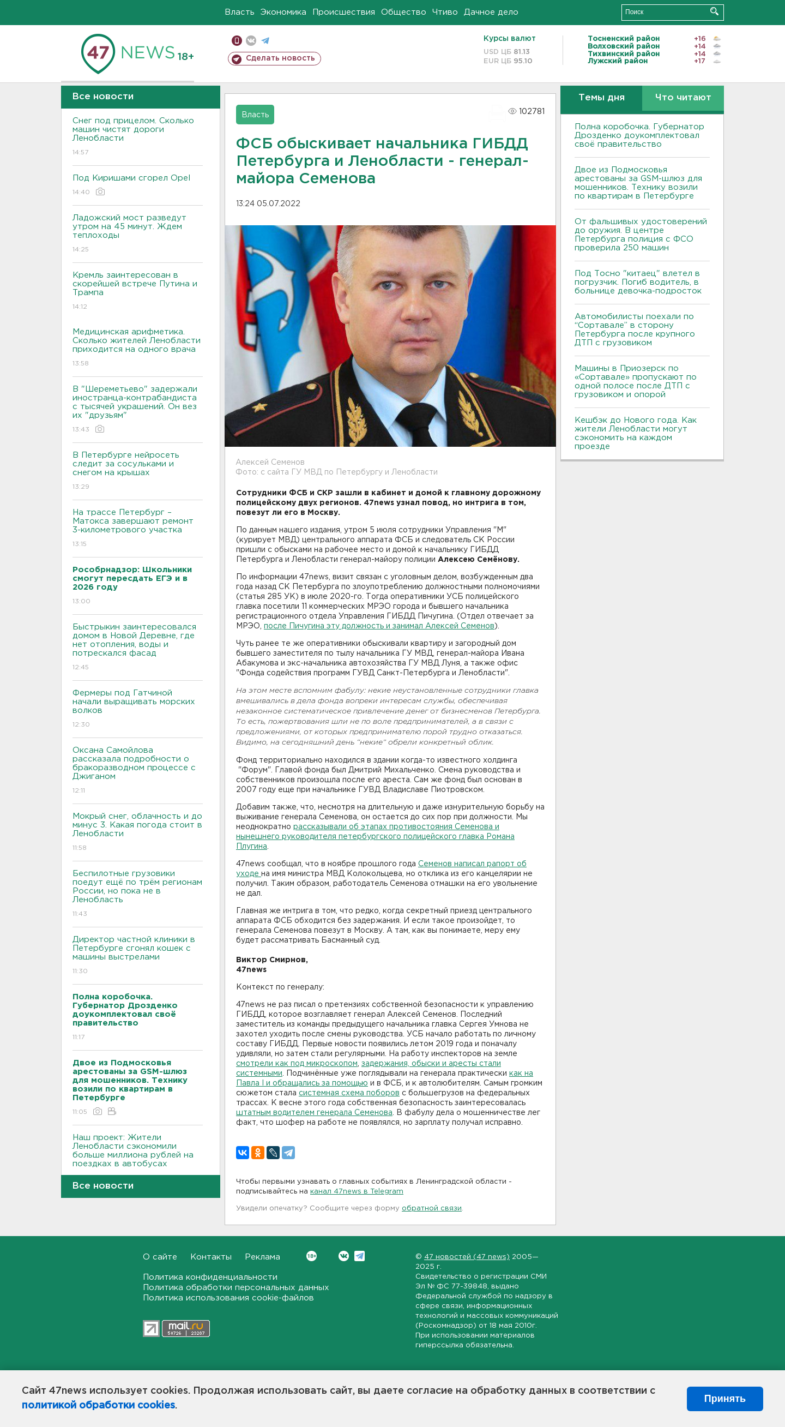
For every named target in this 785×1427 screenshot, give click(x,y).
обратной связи (432, 1209)
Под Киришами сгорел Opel (138, 186)
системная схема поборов (349, 1093)
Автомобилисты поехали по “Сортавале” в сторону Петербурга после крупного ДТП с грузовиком (635, 329)
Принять (725, 1398)
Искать (714, 11)
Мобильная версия (237, 40)
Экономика (283, 12)
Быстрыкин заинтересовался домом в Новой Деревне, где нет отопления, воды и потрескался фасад (138, 647)
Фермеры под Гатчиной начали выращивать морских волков (138, 709)
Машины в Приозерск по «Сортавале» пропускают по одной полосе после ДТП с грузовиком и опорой (636, 381)
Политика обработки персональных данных (236, 1287)
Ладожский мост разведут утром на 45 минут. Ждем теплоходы (138, 234)
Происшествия (343, 12)
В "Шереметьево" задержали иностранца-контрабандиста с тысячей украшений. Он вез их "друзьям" (138, 410)
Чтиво (445, 12)
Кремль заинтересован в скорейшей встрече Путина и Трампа (138, 291)
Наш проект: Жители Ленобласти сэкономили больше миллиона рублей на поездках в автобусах (138, 1158)
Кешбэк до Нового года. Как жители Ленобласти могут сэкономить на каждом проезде (636, 433)
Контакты (211, 1257)
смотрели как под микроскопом (297, 1063)
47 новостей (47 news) (467, 1257)
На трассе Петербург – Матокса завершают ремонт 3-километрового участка (138, 529)
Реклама (262, 1257)
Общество (403, 12)
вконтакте (251, 40)
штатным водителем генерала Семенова (314, 1113)
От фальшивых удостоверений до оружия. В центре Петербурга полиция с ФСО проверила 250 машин (641, 234)
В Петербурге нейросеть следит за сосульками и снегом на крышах (138, 471)
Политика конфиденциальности (210, 1277)
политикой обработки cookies (98, 1405)
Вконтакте (311, 1256)
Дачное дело (491, 12)
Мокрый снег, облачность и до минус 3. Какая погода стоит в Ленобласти (138, 833)
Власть (240, 12)
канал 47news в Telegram (356, 1192)
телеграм (265, 40)
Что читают (683, 98)
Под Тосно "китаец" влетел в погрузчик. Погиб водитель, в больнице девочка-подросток (638, 282)
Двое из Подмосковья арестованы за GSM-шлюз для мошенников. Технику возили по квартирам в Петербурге (638, 183)
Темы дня (601, 98)
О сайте (160, 1257)
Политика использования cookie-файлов (228, 1298)
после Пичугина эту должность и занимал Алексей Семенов (379, 626)
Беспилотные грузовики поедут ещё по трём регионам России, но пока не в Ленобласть (138, 894)
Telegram (359, 1256)
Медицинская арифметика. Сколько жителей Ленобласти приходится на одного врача (138, 348)
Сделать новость (280, 58)
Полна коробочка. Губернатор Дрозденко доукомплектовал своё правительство (639, 135)
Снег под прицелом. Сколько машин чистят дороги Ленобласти (138, 137)
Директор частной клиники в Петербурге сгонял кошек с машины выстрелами (138, 956)
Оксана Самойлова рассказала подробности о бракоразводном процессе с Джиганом (138, 771)
